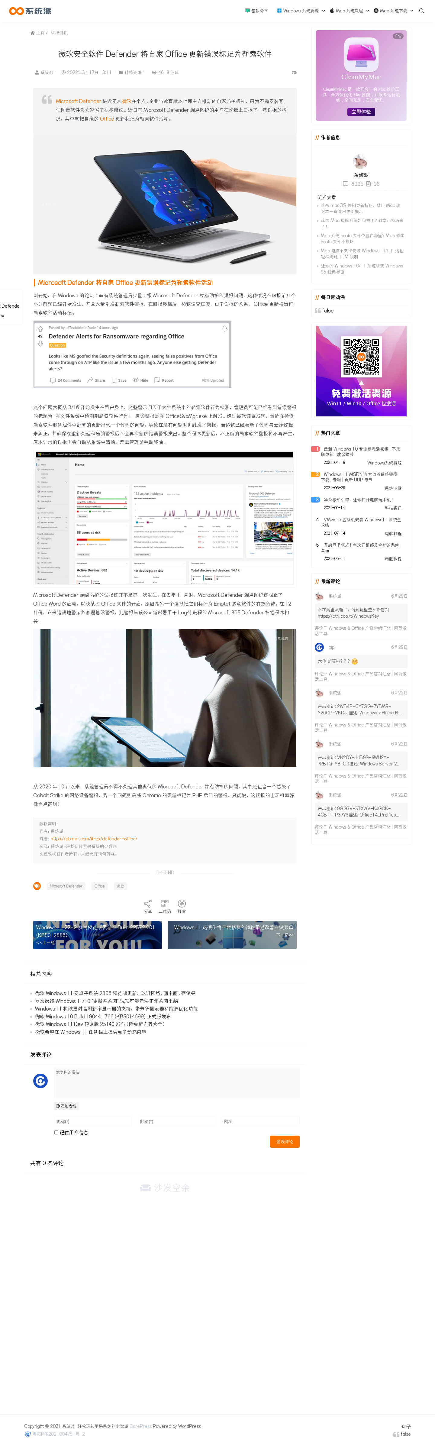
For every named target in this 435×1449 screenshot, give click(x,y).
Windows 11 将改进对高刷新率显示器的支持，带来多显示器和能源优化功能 (116, 1009)
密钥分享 (256, 11)
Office (107, 119)
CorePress (141, 1426)
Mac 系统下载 (390, 11)
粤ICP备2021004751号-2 (59, 1434)
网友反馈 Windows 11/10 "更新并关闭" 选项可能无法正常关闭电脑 (106, 1001)
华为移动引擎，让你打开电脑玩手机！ (359, 500)
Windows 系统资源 (298, 11)
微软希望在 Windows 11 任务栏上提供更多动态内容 (91, 1032)
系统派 (44, 72)
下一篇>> (285, 935)
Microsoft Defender (78, 101)
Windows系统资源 (384, 463)
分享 (148, 906)
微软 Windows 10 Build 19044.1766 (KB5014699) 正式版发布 (103, 1017)
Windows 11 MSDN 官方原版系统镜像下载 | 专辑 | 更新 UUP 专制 (359, 477)
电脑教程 (393, 533)
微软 (126, 101)
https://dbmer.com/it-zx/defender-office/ (94, 839)
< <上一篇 (45, 943)
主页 (37, 33)
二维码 (165, 906)
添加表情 (66, 1106)
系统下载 (393, 488)
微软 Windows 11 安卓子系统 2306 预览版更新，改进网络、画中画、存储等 (115, 993)
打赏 (181, 906)
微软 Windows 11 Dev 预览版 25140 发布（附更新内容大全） (100, 1024)
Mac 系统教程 (346, 11)
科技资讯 (59, 33)
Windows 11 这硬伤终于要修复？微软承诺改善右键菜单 (234, 927)
